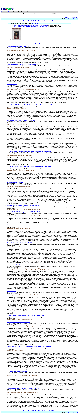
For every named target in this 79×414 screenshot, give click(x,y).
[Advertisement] (39, 4)
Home (2, 11)
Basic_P (7, 11)
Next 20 (76, 18)
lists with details (39, 44)
